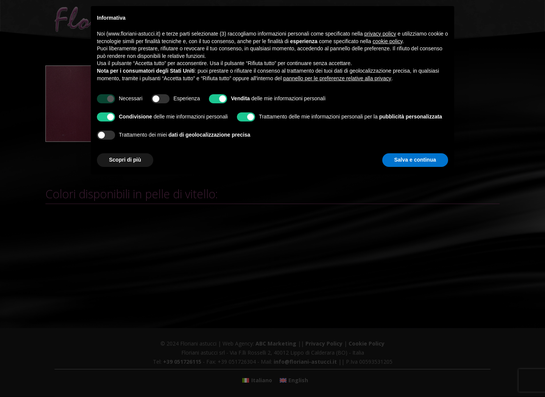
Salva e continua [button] (415, 160)
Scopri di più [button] (125, 160)
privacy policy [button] (380, 34)
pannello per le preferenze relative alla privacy (337, 78)
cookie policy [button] (387, 41)
